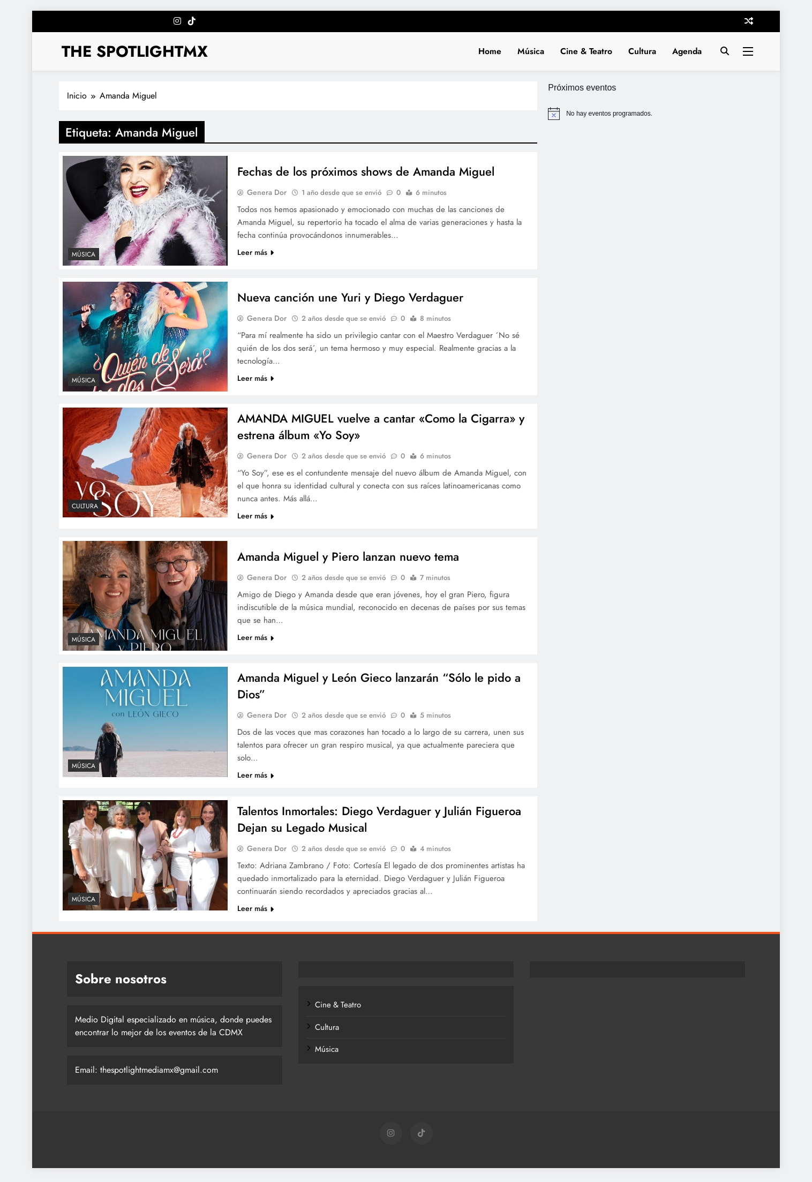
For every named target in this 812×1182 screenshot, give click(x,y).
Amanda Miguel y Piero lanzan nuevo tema (349, 557)
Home (489, 51)
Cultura (642, 51)
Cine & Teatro (586, 51)
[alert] (650, 113)
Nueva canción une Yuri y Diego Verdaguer (352, 297)
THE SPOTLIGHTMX (135, 51)
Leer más (255, 252)
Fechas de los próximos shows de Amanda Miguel (366, 171)
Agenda (687, 51)
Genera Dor (267, 192)
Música (530, 51)
